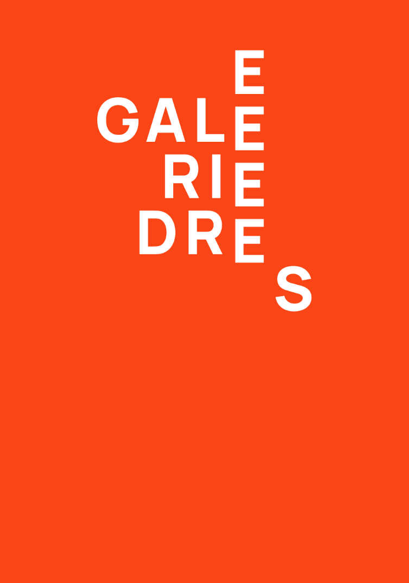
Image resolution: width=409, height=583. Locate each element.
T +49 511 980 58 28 (42, 366)
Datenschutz (32, 536)
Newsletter (29, 516)
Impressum (30, 526)
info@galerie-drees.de (47, 376)
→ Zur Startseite (44, 164)
